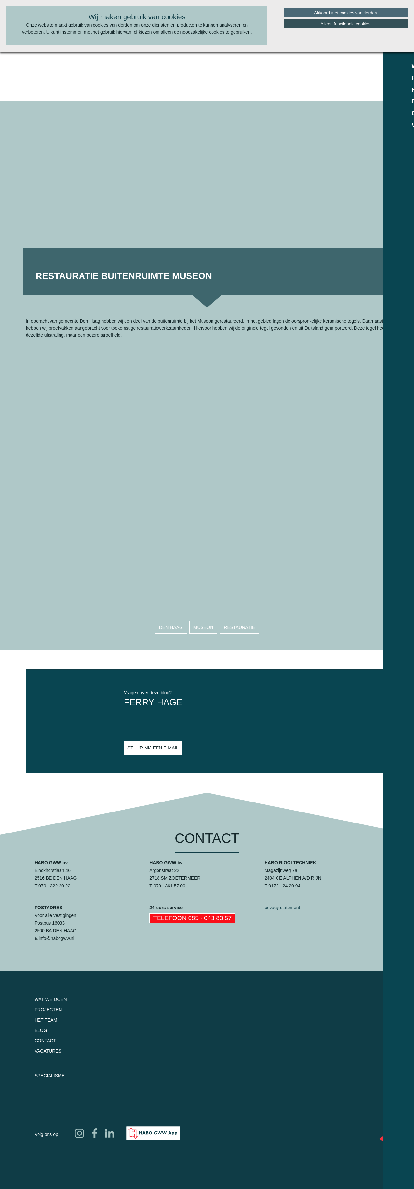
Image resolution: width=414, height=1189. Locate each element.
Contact (45, 1040)
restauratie (239, 627)
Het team (46, 1020)
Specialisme (50, 1075)
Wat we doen (51, 999)
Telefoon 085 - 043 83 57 (192, 918)
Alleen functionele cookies (345, 23)
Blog (41, 1030)
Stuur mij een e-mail (153, 747)
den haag (171, 627)
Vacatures (48, 1051)
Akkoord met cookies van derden (345, 12)
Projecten (48, 1009)
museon (203, 627)
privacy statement (282, 907)
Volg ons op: (47, 1134)
